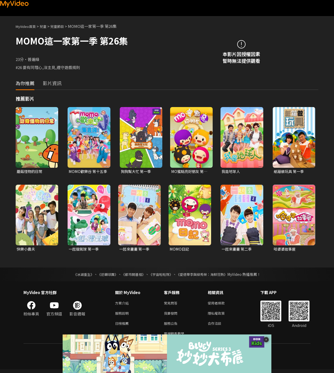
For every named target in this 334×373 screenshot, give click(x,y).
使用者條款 (220, 304)
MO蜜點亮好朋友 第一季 (190, 172)
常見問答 (172, 304)
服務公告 (172, 326)
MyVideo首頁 (27, 26)
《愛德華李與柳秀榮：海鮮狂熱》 (205, 275)
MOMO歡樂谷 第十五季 (87, 172)
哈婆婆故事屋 (285, 249)
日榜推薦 (123, 326)
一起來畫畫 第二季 (238, 249)
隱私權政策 (220, 315)
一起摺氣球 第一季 (85, 249)
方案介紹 (123, 304)
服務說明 (123, 315)
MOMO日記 (180, 249)
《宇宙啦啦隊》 (161, 275)
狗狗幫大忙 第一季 (137, 171)
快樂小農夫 (26, 249)
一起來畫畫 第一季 (135, 249)
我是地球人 (231, 171)
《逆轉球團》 (105, 275)
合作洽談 (218, 326)
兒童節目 (63, 26)
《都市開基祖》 (132, 275)
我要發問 (172, 315)
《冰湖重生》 (79, 275)
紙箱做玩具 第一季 (290, 171)
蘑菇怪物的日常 (30, 171)
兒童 (47, 26)
